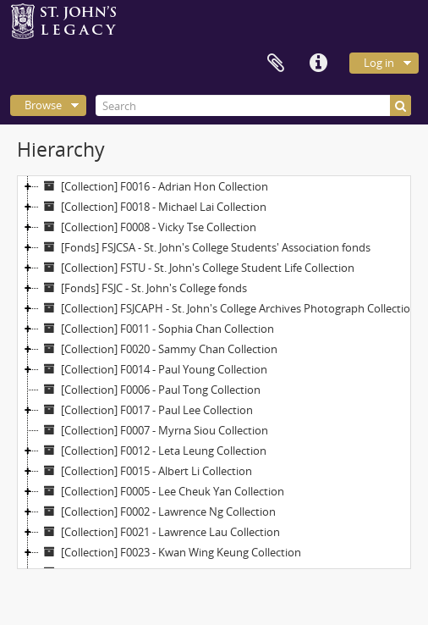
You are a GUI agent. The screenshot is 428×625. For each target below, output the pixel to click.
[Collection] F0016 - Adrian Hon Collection (153, 186)
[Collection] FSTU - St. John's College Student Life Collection (196, 267)
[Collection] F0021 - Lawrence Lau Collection (159, 532)
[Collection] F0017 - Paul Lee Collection (146, 410)
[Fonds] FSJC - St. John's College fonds (143, 288)
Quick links (318, 63)
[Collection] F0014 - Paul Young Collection (153, 369)
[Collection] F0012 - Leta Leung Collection (152, 450)
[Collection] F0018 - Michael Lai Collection (152, 206)
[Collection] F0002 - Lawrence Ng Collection (157, 511)
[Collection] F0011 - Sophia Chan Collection (156, 328)
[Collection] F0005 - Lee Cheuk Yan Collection (161, 491)
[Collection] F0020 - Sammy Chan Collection (158, 349)
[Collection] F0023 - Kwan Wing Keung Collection (170, 552)
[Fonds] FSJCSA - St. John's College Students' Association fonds (204, 247)
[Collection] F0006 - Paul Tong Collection (150, 389)
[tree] (214, 372)
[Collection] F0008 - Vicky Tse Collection (147, 227)
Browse (43, 105)
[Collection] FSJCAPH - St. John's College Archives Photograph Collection (228, 308)
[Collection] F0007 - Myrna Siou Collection (153, 430)
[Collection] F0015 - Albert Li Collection (145, 471)
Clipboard (276, 63)
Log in (379, 62)
